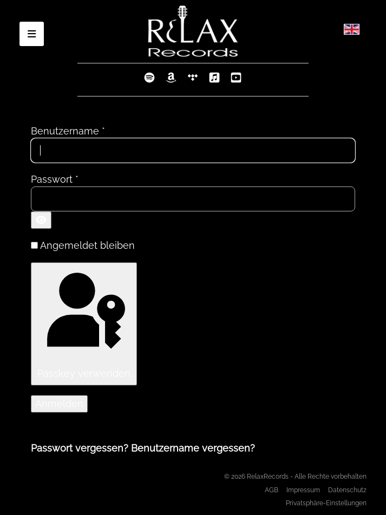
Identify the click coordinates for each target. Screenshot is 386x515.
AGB (271, 490)
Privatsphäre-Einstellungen (326, 503)
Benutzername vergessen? (193, 448)
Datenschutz (347, 490)
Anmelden (59, 403)
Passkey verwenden (83, 323)
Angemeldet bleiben (87, 245)
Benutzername (68, 131)
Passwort (54, 179)
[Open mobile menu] (31, 34)
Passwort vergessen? (81, 448)
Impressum (303, 490)
